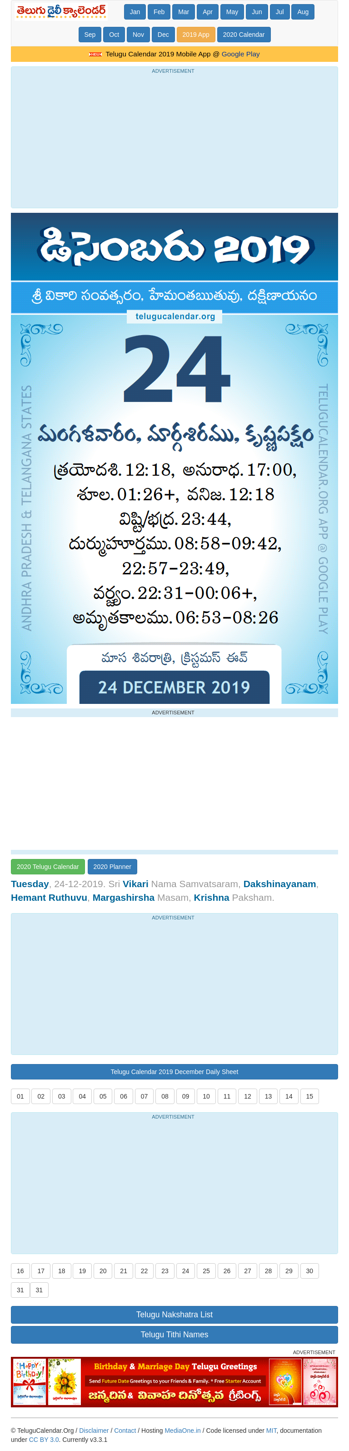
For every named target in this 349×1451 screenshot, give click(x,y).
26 (227, 1271)
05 (103, 1096)
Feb (159, 11)
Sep (90, 34)
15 (310, 1096)
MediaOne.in (182, 1430)
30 (310, 1271)
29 (289, 1271)
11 (227, 1096)
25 (206, 1271)
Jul (280, 11)
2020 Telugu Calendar (48, 866)
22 (144, 1271)
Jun (257, 11)
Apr (208, 11)
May (232, 11)
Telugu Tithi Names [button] (175, 1334)
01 (20, 1096)
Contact (125, 1430)
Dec (163, 34)
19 (82, 1271)
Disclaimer (94, 1430)
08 (165, 1096)
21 (123, 1271)
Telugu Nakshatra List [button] (174, 1314)
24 (185, 1271)
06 (123, 1096)
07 (144, 1096)
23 (165, 1271)
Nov (138, 34)
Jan (135, 11)
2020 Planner (112, 866)
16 (20, 1271)
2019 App (196, 34)
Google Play (241, 54)
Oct (114, 34)
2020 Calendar (244, 34)
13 (268, 1096)
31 (20, 1290)
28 (268, 1271)
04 (82, 1096)
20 (103, 1271)
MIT (271, 1430)
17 (41, 1271)
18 (61, 1271)
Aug (303, 11)
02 (41, 1096)
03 (61, 1096)
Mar (183, 11)
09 (185, 1096)
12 (247, 1096)
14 (289, 1096)
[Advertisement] (174, 139)
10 (206, 1096)
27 (247, 1271)
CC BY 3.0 (44, 1439)
